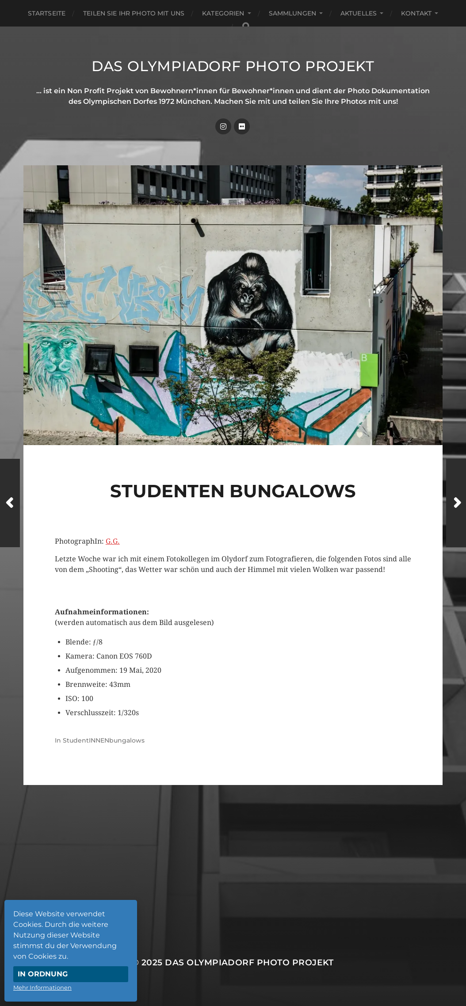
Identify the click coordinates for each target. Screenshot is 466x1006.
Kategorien (223, 13)
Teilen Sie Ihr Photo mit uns (133, 13)
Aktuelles (358, 13)
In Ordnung (43, 974)
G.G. (113, 541)
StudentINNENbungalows (104, 740)
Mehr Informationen (42, 987)
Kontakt (416, 13)
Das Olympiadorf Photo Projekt (233, 66)
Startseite (46, 13)
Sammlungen (292, 13)
